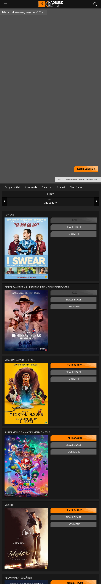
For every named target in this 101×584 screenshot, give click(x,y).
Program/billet (12, 187)
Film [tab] (49, 193)
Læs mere (74, 234)
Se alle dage (73, 227)
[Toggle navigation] (5, 4)
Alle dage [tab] (50, 201)
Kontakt (61, 187)
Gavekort (47, 187)
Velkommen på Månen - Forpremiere (77, 179)
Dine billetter (76, 187)
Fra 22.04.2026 (74, 510)
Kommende (31, 187)
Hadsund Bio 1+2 (50, 4)
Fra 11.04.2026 (74, 365)
